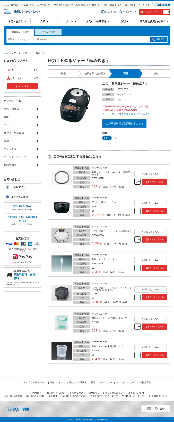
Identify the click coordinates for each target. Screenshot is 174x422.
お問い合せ (158, 408)
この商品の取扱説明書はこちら (124, 123)
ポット (69, 21)
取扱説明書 (110, 12)
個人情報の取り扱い (35, 396)
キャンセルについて (115, 393)
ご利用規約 (96, 396)
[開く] (37, 109)
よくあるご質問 (19, 196)
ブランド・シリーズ (15, 156)
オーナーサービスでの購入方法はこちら (123, 114)
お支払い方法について (58, 393)
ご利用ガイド (129, 12)
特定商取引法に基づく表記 (74, 396)
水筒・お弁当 (15, 21)
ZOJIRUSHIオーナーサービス (137, 5)
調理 (123, 21)
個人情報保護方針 (13, 396)
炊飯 (42, 21)
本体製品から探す (20, 32)
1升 (117, 138)
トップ (7, 53)
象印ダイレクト (162, 396)
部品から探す (48, 32)
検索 (160, 39)
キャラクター (11, 148)
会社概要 (53, 396)
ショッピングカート (156, 12)
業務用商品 (10, 164)
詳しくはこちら (151, 174)
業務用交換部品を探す (153, 21)
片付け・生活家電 (96, 21)
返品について (95, 393)
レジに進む (23, 86)
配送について (78, 393)
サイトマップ (111, 396)
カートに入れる (157, 181)
